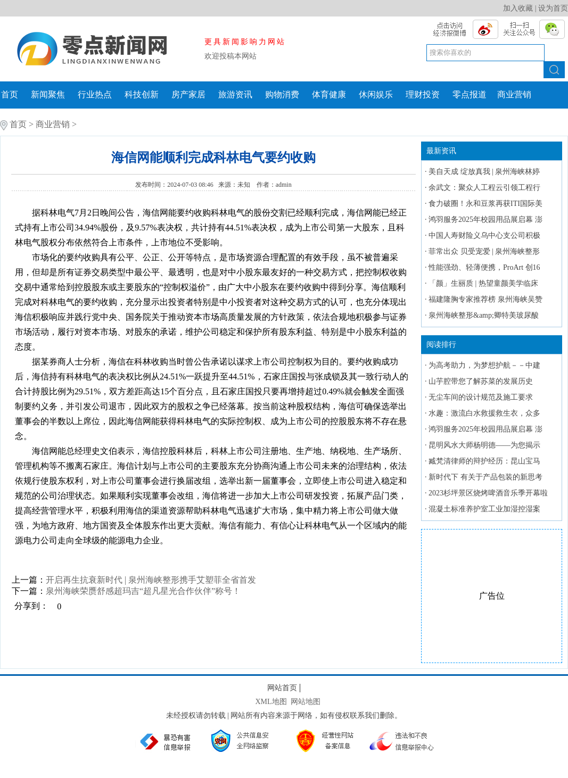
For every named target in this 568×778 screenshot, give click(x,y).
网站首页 (282, 688)
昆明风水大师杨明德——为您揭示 (484, 445)
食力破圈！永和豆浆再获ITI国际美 (485, 204)
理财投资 (423, 94)
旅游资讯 (235, 94)
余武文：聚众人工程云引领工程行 (484, 188)
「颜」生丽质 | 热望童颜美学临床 (483, 283)
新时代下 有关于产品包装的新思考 (485, 477)
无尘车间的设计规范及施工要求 (481, 397)
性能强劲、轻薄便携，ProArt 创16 (484, 267)
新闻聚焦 (48, 94)
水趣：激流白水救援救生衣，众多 (484, 413)
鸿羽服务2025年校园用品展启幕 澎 (485, 220)
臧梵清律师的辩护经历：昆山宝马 (484, 461)
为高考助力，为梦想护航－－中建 (484, 365)
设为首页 (553, 8)
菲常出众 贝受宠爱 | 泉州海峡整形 (484, 251)
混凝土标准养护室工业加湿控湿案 (484, 509)
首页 (9, 94)
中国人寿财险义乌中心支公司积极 (484, 235)
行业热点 (95, 94)
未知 (244, 184)
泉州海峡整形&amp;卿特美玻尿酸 (484, 315)
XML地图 (270, 702)
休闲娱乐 (376, 94)
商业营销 (514, 94)
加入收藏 (518, 8)
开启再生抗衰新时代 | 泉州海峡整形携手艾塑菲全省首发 (151, 579)
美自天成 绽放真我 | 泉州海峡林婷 (484, 172)
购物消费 (282, 94)
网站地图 (305, 702)
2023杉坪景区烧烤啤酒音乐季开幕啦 (488, 493)
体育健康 (329, 94)
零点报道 (469, 94)
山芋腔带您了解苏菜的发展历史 (481, 381)
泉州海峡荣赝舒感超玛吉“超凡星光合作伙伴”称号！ (143, 590)
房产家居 (188, 94)
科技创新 (142, 94)
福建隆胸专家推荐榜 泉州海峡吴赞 (485, 299)
